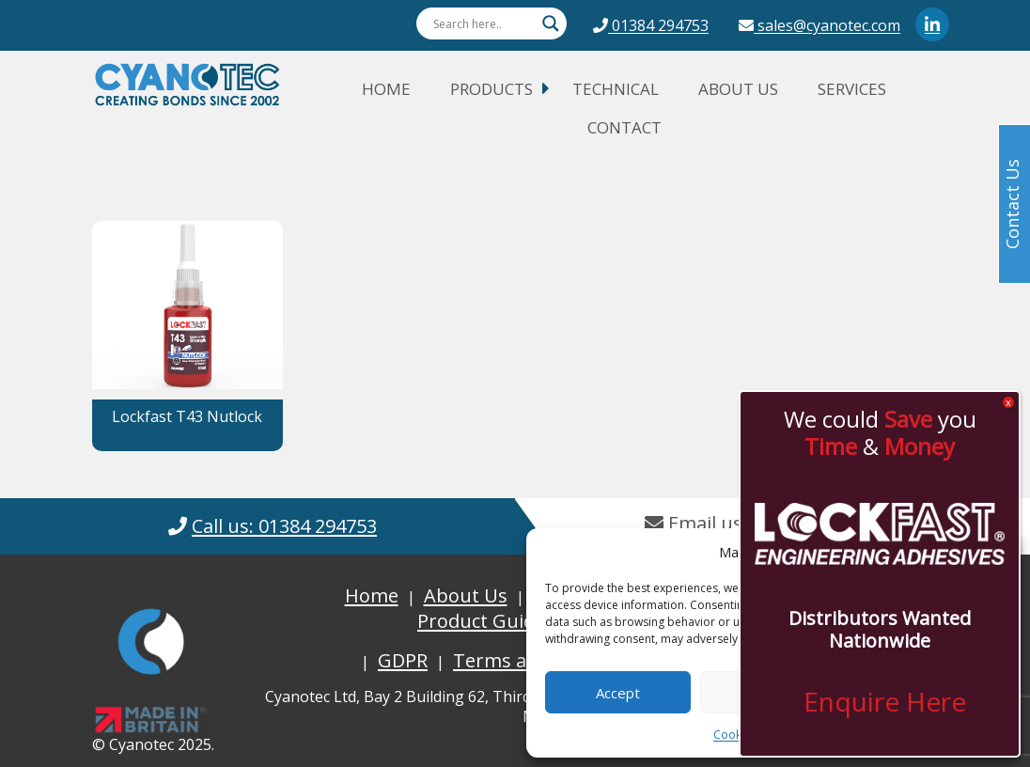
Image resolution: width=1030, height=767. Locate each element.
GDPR (403, 660)
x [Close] (1008, 402)
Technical (615, 89)
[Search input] (483, 23)
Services (852, 89)
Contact (624, 127)
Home (386, 89)
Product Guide (481, 621)
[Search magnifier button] (551, 23)
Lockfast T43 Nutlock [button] (187, 416)
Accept (618, 692)
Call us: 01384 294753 (284, 526)
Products (491, 89)
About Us (738, 89)
